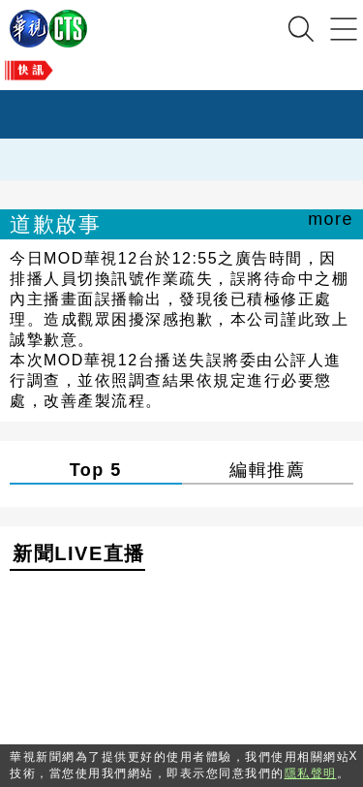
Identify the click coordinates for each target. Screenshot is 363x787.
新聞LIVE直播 (78, 553)
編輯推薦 (267, 470)
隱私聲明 (311, 773)
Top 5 (96, 470)
